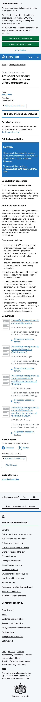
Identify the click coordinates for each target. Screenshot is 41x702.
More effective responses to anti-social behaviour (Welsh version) (25, 349)
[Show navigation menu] (28, 57)
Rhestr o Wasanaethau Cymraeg (16, 661)
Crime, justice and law (17, 65)
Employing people (10, 569)
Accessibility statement (12, 654)
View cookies (20, 50)
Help (4, 651)
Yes (26, 497)
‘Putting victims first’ (11, 132)
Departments (8, 610)
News (4, 614)
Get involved (7, 641)
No (36, 497)
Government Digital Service (14, 664)
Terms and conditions (11, 658)
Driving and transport (11, 560)
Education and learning (12, 565)
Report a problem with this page (20, 506)
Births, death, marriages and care (16, 534)
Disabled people (9, 556)
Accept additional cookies (20, 38)
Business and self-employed (14, 538)
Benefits (5, 530)
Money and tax (8, 582)
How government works (12, 636)
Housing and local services (13, 578)
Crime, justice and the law (13, 552)
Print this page (11, 465)
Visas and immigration (11, 591)
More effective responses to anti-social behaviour (25, 321)
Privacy (11, 651)
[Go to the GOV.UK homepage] (10, 57)
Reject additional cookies (20, 44)
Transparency (8, 632)
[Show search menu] (37, 57)
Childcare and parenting (12, 543)
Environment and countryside (15, 574)
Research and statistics (12, 623)
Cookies (20, 651)
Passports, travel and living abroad (17, 587)
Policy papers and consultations (16, 627)
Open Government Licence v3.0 (16, 675)
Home (4, 65)
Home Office (7, 95)
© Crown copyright (20, 696)
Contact (28, 654)
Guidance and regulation (13, 619)
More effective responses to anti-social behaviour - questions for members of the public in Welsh (25, 411)
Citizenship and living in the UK (15, 547)
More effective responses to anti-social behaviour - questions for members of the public (25, 379)
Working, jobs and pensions (14, 595)
